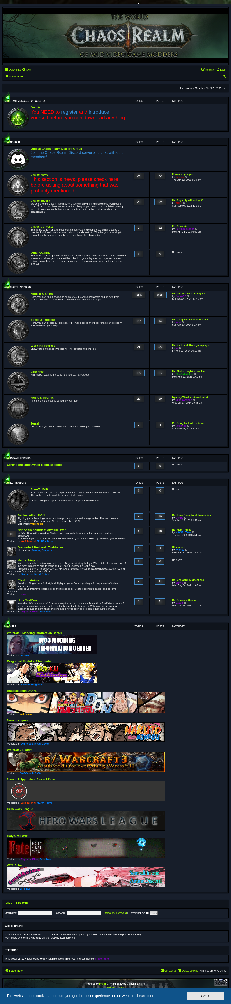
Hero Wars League (20, 809)
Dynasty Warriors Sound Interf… (191, 397)
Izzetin (179, 602)
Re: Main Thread (182, 529)
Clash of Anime (28, 580)
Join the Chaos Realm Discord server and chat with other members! (78, 154)
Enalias (180, 177)
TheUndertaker (184, 374)
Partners (10, 626)
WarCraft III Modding (17, 287)
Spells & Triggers (43, 319)
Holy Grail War (28, 600)
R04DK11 (181, 426)
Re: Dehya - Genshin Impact (188, 293)
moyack (24, 655)
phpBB (103, 984)
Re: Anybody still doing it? (187, 200)
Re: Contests (179, 226)
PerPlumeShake (185, 229)
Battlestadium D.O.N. (22, 690)
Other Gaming (41, 252)
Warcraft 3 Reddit (19, 750)
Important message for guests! (24, 101)
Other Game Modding (17, 458)
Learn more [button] (146, 996)
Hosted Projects (15, 483)
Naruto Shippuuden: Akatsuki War (42, 530)
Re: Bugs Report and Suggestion (191, 515)
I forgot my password (115, 913)
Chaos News (39, 174)
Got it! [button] (205, 996)
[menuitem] (26, 69)
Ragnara (26, 611)
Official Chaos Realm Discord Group (56, 148)
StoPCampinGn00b (31, 773)
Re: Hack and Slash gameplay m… (192, 345)
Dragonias (48, 550)
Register (22, 903)
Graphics (37, 371)
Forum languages (182, 174)
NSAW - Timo (45, 541)
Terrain (36, 423)
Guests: (36, 107)
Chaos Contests (42, 226)
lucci (178, 322)
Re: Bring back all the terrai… (189, 423)
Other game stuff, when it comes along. (34, 464)
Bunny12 (181, 296)
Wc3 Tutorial (28, 541)
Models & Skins (42, 293)
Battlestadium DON (31, 515)
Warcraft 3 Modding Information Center (34, 633)
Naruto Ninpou (28, 560)
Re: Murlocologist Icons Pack (189, 371)
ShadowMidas (184, 400)
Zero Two (45, 611)
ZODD (179, 203)
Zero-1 (179, 582)
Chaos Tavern (40, 200)
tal (177, 348)
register (69, 112)
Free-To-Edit (39, 489)
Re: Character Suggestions (188, 580)
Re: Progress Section (184, 600)
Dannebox (27, 574)
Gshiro (179, 517)
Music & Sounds (42, 397)
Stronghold (12, 142)
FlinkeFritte (102, 958)
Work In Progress (43, 345)
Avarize (36, 550)
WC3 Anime (15, 865)
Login (8, 903)
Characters (178, 547)
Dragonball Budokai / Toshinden (40, 547)
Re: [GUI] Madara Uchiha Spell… (191, 319)
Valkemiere (36, 523)
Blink (35, 611)
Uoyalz (24, 594)
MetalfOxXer (41, 574)
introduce (99, 112)
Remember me (139, 913)
